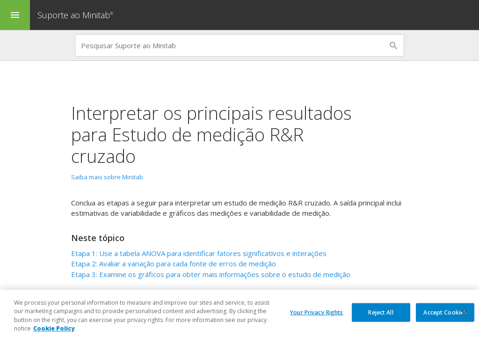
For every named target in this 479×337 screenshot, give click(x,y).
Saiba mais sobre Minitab (107, 177)
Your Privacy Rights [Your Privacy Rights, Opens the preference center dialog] (316, 318)
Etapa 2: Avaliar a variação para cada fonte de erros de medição (173, 263)
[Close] (464, 319)
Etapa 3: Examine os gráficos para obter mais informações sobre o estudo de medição (210, 274)
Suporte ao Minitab (76, 15)
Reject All (380, 318)
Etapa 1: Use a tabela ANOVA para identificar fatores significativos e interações (199, 253)
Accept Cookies (444, 318)
